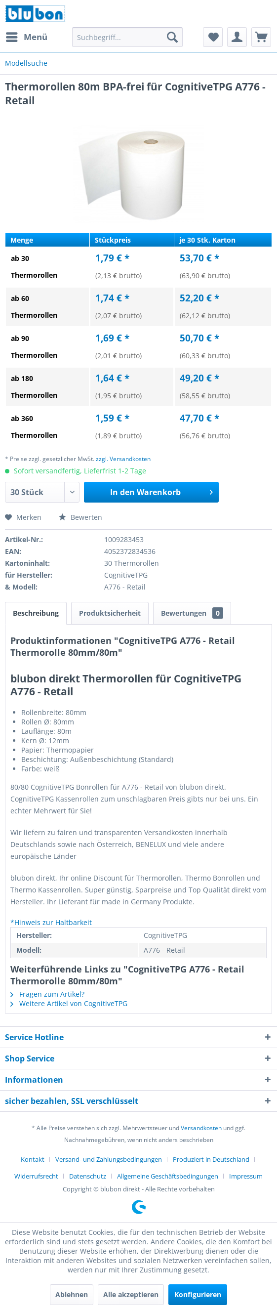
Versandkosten (201, 1128)
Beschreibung (36, 613)
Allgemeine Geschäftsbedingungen (167, 1176)
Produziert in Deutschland (211, 1159)
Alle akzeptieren (130, 1294)
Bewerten (80, 517)
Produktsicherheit (110, 613)
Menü (26, 35)
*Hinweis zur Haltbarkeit (51, 922)
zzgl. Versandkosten (123, 459)
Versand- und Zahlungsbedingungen (108, 1159)
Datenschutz (87, 1176)
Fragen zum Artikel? (47, 994)
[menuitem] (26, 37)
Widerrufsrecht (36, 1176)
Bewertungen (192, 613)
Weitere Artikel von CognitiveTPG (68, 1003)
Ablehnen (71, 1294)
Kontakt (32, 1159)
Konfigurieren (197, 1294)
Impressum (246, 1176)
